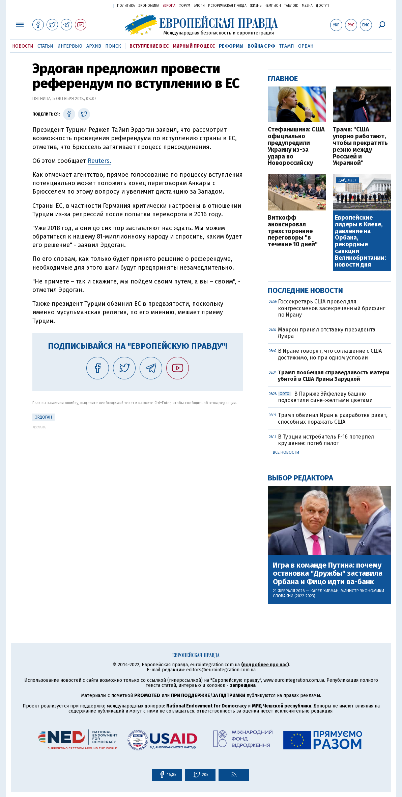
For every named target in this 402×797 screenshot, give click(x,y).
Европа (169, 6)
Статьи (45, 46)
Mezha (307, 6)
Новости (22, 46)
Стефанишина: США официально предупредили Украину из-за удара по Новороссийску (296, 146)
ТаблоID (291, 6)
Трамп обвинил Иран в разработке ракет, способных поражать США (332, 418)
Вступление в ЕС (149, 46)
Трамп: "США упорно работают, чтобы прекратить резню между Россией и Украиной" (360, 146)
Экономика (148, 6)
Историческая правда (227, 6)
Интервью (69, 46)
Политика (126, 6)
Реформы (231, 46)
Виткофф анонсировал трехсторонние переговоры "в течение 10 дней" (293, 231)
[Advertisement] (137, 476)
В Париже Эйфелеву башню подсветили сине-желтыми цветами (325, 397)
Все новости (286, 452)
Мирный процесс (194, 46)
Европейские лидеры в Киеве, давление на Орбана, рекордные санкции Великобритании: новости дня (360, 241)
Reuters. (99, 161)
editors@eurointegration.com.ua (221, 670)
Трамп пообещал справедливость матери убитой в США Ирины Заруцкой (334, 375)
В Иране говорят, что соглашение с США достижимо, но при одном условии (330, 354)
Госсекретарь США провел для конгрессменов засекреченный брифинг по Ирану (331, 308)
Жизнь (255, 6)
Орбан (305, 46)
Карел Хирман (325, 591)
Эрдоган (43, 417)
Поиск (113, 46)
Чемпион (273, 6)
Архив (93, 46)
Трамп (286, 46)
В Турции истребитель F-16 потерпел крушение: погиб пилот (326, 439)
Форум (184, 6)
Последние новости (305, 290)
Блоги (199, 6)
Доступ (322, 6)
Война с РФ (261, 46)
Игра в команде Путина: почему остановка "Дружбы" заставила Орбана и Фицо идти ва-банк (327, 573)
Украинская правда (91, 5)
